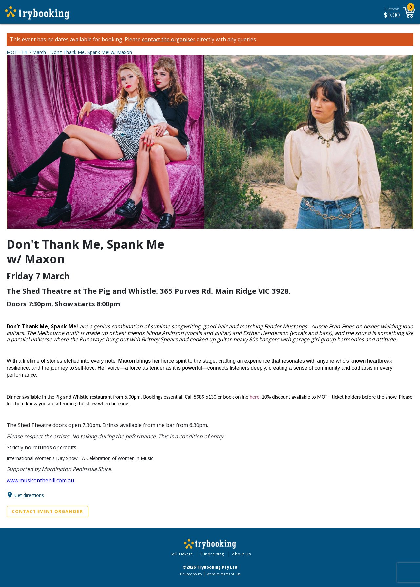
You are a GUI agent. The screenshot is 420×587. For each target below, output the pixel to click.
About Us (241, 554)
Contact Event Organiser (47, 511)
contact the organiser (168, 39)
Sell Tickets (182, 554)
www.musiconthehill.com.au (41, 480)
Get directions (29, 495)
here (255, 397)
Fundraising (212, 554)
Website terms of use (224, 574)
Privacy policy (191, 574)
